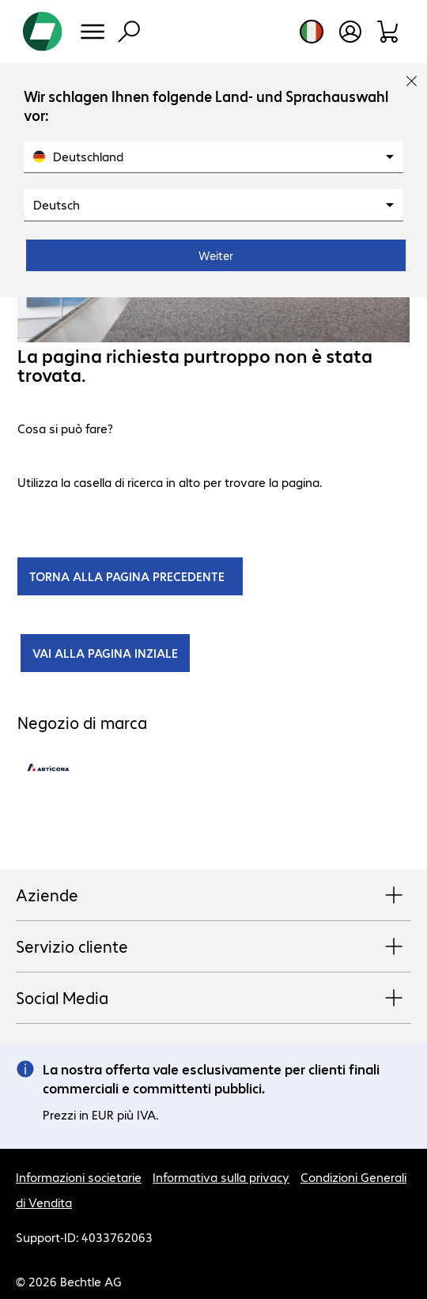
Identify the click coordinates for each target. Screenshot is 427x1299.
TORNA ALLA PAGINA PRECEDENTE (130, 576)
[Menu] (92, 31)
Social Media (213, 998)
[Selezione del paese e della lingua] (311, 31)
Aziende (213, 896)
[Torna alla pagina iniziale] (42, 31)
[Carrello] (388, 31)
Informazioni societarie (79, 1177)
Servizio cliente (213, 947)
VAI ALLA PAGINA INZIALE (105, 652)
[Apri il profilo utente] (350, 31)
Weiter (215, 255)
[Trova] (128, 31)
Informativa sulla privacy (221, 1177)
